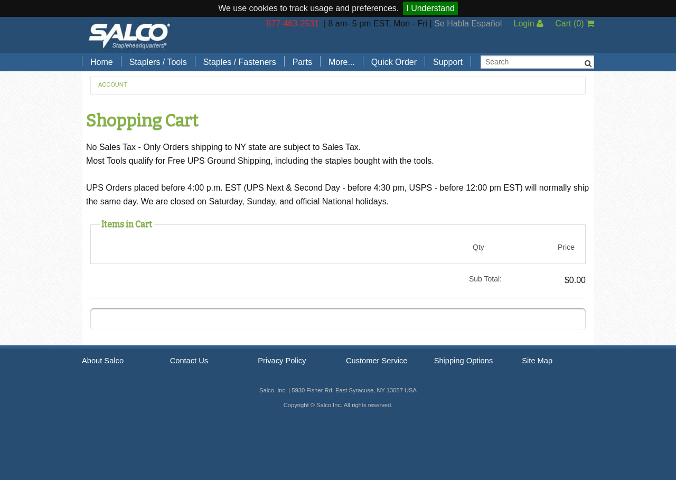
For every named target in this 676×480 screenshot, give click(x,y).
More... (341, 62)
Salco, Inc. (129, 35)
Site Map (537, 360)
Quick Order (394, 62)
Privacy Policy (282, 360)
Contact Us (189, 360)
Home (101, 62)
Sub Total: (485, 279)
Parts (302, 62)
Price (566, 247)
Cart (574, 23)
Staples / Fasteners (239, 62)
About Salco (103, 360)
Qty (478, 247)
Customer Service (376, 360)
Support (448, 62)
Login (528, 23)
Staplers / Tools (158, 62)
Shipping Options (463, 360)
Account (112, 84)
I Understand (430, 8)
